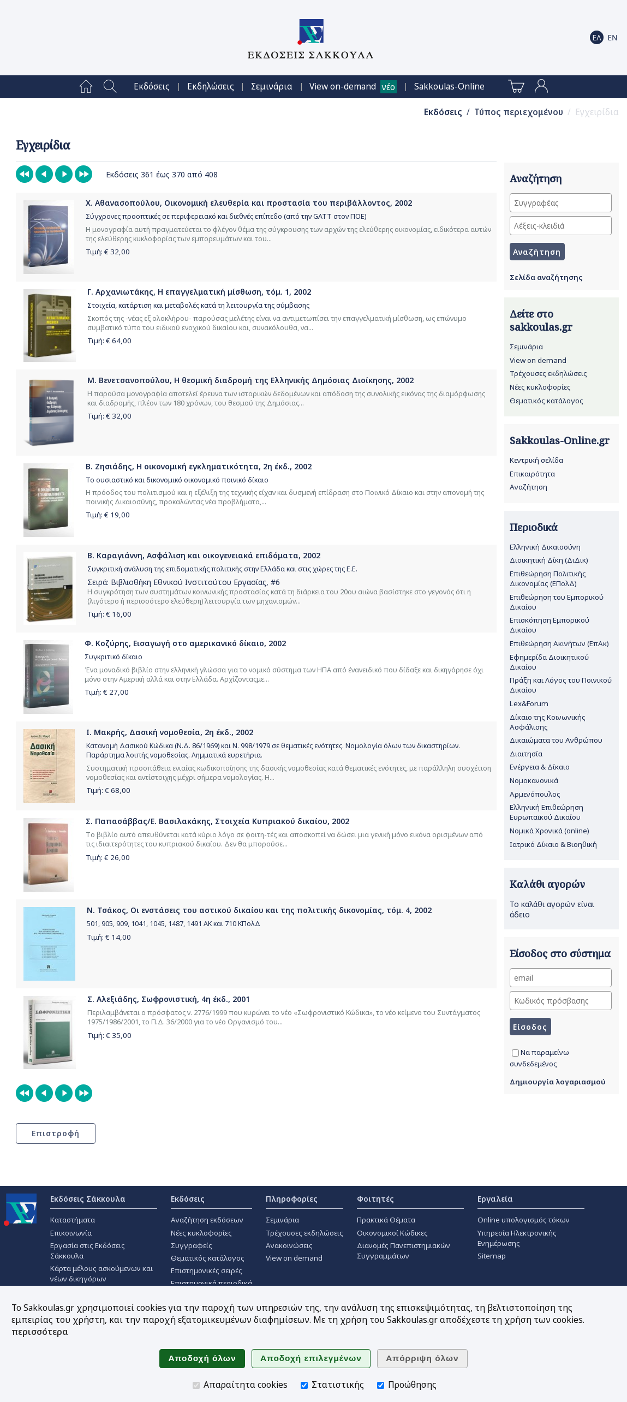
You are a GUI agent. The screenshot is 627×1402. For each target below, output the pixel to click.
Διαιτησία (526, 754)
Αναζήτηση (528, 487)
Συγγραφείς (191, 1245)
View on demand (538, 360)
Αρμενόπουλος (535, 794)
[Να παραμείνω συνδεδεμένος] (515, 1053)
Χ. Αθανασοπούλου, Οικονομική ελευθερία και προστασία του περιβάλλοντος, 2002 (249, 203)
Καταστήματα (72, 1220)
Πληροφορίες (292, 1199)
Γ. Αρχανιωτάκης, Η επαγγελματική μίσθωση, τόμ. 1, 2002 (199, 292)
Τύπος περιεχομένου (518, 112)
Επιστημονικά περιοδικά (211, 1283)
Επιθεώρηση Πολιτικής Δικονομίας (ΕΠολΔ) (548, 578)
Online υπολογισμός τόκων (523, 1220)
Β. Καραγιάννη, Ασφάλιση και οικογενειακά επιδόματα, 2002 (203, 555)
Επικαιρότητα (532, 474)
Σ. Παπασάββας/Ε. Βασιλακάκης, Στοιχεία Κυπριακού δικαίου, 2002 (217, 821)
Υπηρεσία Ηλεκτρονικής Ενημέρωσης (517, 1238)
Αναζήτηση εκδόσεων (207, 1220)
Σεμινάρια (271, 86)
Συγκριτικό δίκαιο (113, 656)
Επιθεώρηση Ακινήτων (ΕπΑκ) (559, 643)
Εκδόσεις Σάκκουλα (88, 1199)
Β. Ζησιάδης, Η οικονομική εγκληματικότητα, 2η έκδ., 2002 (199, 466)
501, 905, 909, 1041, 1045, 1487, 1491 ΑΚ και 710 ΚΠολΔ (173, 923)
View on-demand (342, 86)
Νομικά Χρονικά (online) (549, 831)
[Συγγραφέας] (561, 202)
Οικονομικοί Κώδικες (392, 1233)
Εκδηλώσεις (210, 86)
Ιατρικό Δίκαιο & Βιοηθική (553, 844)
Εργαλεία (495, 1199)
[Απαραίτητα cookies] (196, 1385)
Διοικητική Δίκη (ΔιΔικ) (549, 560)
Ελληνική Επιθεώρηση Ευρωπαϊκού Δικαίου (546, 812)
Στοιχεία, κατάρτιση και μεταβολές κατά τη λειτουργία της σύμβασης (198, 305)
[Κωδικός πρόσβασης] (561, 1000)
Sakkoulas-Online (449, 86)
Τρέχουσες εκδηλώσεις (548, 373)
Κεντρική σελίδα (536, 460)
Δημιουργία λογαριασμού (558, 1082)
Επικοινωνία (71, 1233)
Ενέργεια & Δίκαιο (540, 767)
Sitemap (491, 1256)
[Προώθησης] (380, 1385)
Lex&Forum (529, 703)
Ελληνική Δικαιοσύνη (545, 547)
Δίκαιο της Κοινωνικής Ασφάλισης (548, 722)
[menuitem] (86, 87)
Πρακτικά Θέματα (386, 1220)
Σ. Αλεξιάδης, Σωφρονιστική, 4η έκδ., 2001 (168, 999)
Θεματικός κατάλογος (546, 400)
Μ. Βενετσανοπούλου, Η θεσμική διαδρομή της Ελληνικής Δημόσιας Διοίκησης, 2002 (250, 380)
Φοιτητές (375, 1199)
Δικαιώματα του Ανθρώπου (556, 740)
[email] (561, 977)
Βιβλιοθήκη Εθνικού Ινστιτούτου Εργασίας (188, 582)
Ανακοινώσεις (289, 1245)
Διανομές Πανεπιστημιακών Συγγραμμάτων (403, 1250)
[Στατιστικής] (304, 1385)
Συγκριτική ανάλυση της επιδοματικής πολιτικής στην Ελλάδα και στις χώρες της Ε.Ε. (222, 569)
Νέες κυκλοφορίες (540, 387)
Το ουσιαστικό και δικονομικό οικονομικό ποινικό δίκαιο (177, 480)
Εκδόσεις (152, 86)
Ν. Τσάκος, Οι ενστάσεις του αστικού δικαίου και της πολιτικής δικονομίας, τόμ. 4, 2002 (259, 910)
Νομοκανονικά (534, 780)
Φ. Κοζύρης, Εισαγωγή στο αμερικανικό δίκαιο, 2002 (185, 643)
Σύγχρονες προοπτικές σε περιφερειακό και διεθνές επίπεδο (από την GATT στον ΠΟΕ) (226, 216)
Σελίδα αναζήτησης (546, 277)
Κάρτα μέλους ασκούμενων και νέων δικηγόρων (101, 1273)
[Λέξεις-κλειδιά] (561, 225)
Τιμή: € (108, 251)
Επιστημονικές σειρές (206, 1270)
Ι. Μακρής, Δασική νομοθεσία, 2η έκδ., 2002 (169, 732)
